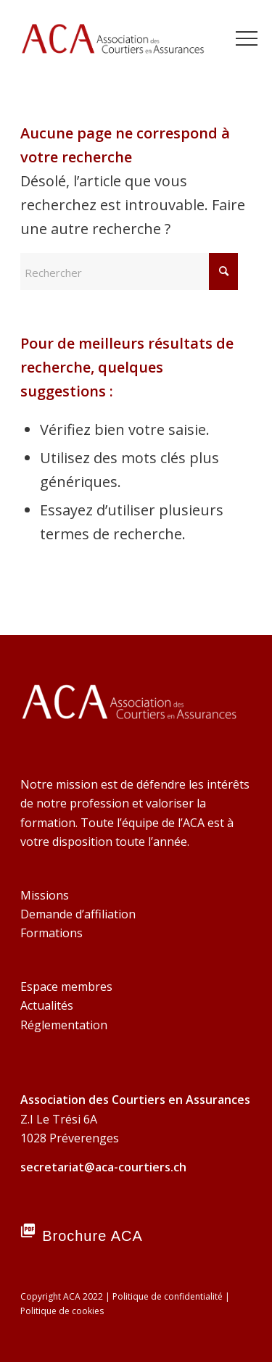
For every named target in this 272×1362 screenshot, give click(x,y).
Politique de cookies (62, 1311)
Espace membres (66, 986)
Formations (51, 933)
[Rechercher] (129, 271)
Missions (44, 895)
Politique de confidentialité (167, 1296)
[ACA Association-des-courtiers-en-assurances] (112, 43)
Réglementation (63, 1025)
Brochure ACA (92, 1236)
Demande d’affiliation (78, 914)
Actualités (46, 1005)
